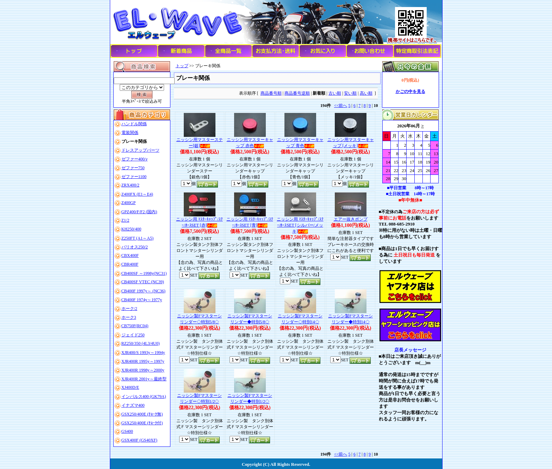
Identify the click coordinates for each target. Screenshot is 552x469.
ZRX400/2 (130, 185)
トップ (182, 65)
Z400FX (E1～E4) (137, 194)
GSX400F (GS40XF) (139, 440)
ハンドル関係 (134, 123)
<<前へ (340, 105)
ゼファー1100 (134, 176)
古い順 (334, 93)
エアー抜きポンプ (351, 219)
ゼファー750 (133, 167)
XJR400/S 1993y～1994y (143, 352)
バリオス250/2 (134, 247)
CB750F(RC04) (135, 325)
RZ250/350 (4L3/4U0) (140, 343)
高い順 (366, 93)
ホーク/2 (129, 308)
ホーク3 (128, 317)
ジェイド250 (133, 334)
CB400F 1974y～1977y (141, 299)
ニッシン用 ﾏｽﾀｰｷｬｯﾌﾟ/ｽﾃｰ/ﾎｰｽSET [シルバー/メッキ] (300, 225)
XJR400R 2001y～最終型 (144, 378)
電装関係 (129, 132)
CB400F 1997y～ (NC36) (143, 291)
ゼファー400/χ (134, 159)
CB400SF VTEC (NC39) (142, 281)
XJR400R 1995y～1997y (142, 361)
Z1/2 (125, 220)
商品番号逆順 (297, 93)
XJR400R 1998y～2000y (142, 370)
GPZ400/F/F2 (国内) (139, 211)
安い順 (350, 93)
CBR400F (130, 264)
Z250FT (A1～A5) (137, 238)
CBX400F (130, 255)
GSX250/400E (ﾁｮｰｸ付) (142, 422)
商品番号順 (271, 93)
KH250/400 (131, 229)
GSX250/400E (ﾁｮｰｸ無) (142, 414)
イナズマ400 (133, 405)
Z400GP (128, 202)
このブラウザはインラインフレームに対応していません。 (410, 151)
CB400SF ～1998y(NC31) (144, 273)
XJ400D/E (130, 387)
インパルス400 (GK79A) (143, 396)
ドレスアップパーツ (140, 150)
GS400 (127, 431)
